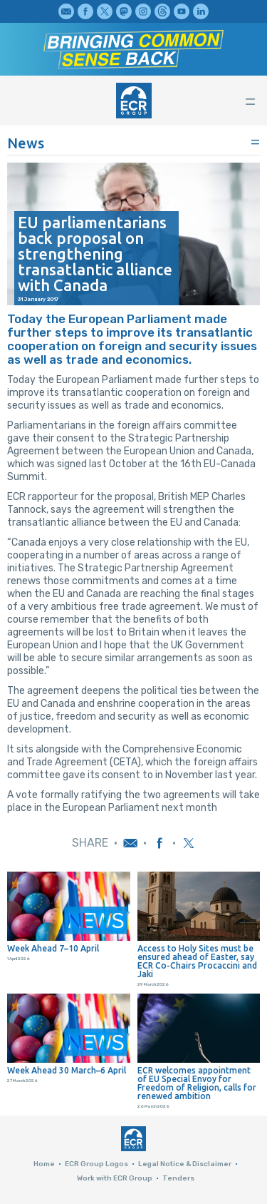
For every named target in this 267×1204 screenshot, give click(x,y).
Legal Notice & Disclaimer (184, 1164)
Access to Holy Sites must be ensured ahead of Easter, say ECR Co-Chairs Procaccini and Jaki (197, 961)
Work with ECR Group (114, 1178)
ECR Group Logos (96, 1164)
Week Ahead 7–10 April (53, 948)
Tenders (178, 1178)
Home (44, 1164)
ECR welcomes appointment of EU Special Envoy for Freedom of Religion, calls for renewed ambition (196, 1083)
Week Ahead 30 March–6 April (66, 1070)
